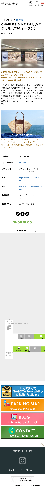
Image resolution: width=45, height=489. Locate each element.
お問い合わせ (30, 470)
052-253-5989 (24, 163)
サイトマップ (15, 470)
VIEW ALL (22, 230)
